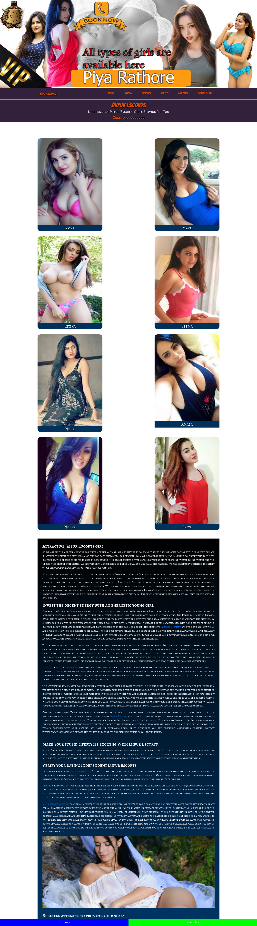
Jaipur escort (92, 900)
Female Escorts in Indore (146, 888)
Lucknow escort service (145, 892)
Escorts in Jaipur (171, 372)
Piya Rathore (48, 94)
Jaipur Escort (118, 461)
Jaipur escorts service (98, 896)
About (128, 93)
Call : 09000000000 (128, 117)
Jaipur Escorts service (55, 549)
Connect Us (205, 93)
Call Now (64, 922)
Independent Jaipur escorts (198, 731)
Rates (164, 93)
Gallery (183, 93)
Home (111, 93)
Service (146, 93)
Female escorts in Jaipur (99, 904)
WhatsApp (193, 922)
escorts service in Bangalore (148, 904)
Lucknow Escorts (95, 888)
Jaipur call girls (81, 516)
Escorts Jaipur (93, 892)
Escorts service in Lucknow (147, 900)
